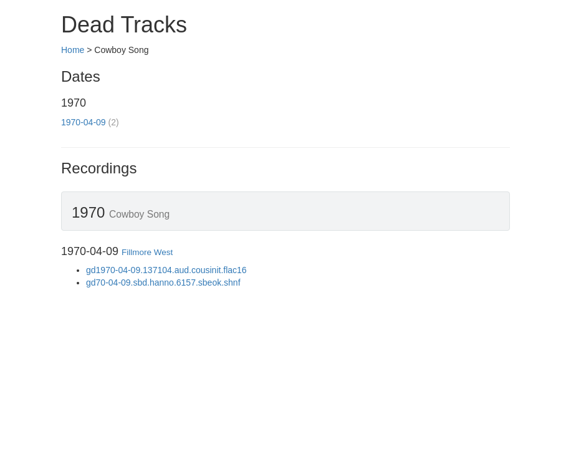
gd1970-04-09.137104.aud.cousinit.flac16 (166, 270)
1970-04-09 (83, 122)
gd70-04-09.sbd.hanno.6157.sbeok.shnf (163, 282)
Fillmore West (147, 252)
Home (72, 50)
